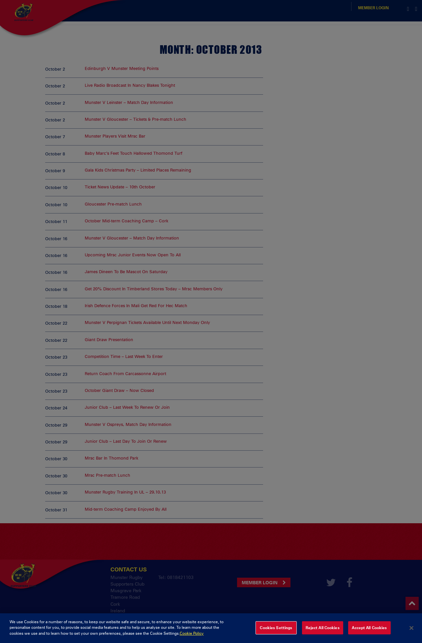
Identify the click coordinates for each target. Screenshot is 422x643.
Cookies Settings (276, 632)
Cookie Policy (192, 638)
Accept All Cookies (369, 632)
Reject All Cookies (323, 632)
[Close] (411, 632)
